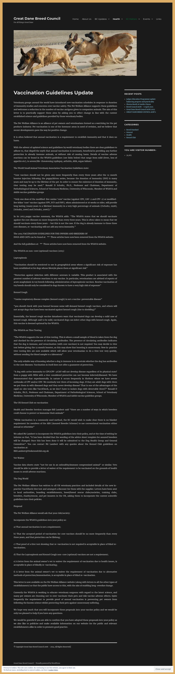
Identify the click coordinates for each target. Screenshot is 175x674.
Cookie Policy (53, 670)
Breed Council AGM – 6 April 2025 (139, 107)
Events (146, 19)
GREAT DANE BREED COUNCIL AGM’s (141, 112)
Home (75, 19)
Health (116, 19)
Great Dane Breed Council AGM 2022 (140, 109)
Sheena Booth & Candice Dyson (138, 104)
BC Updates (101, 19)
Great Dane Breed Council (37, 18)
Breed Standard (132, 130)
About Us (86, 19)
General (129, 132)
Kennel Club (131, 138)
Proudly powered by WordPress (48, 663)
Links (158, 19)
